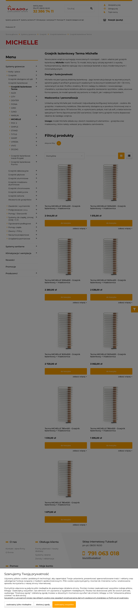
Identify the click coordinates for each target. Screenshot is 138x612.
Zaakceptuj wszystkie (64, 604)
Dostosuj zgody (43, 604)
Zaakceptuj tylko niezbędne (18, 604)
